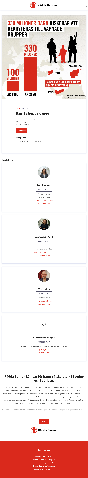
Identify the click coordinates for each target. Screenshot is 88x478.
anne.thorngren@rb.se (44, 200)
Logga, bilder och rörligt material (29, 141)
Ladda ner (22, 130)
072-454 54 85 (44, 304)
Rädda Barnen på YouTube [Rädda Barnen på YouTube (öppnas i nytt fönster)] (44, 469)
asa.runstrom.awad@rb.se (44, 252)
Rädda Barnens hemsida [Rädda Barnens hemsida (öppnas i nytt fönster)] (44, 456)
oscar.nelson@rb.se (44, 301)
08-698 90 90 (44, 353)
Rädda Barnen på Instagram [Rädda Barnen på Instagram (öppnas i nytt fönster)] (44, 459)
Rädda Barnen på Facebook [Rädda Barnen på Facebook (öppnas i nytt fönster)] (44, 466)
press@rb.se (44, 349)
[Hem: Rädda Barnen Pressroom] (43, 5)
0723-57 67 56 (44, 203)
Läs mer (44, 422)
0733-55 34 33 (44, 255)
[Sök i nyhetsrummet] (85, 5)
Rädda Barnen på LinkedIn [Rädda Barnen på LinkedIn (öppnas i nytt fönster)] (44, 463)
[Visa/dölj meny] (3, 5)
